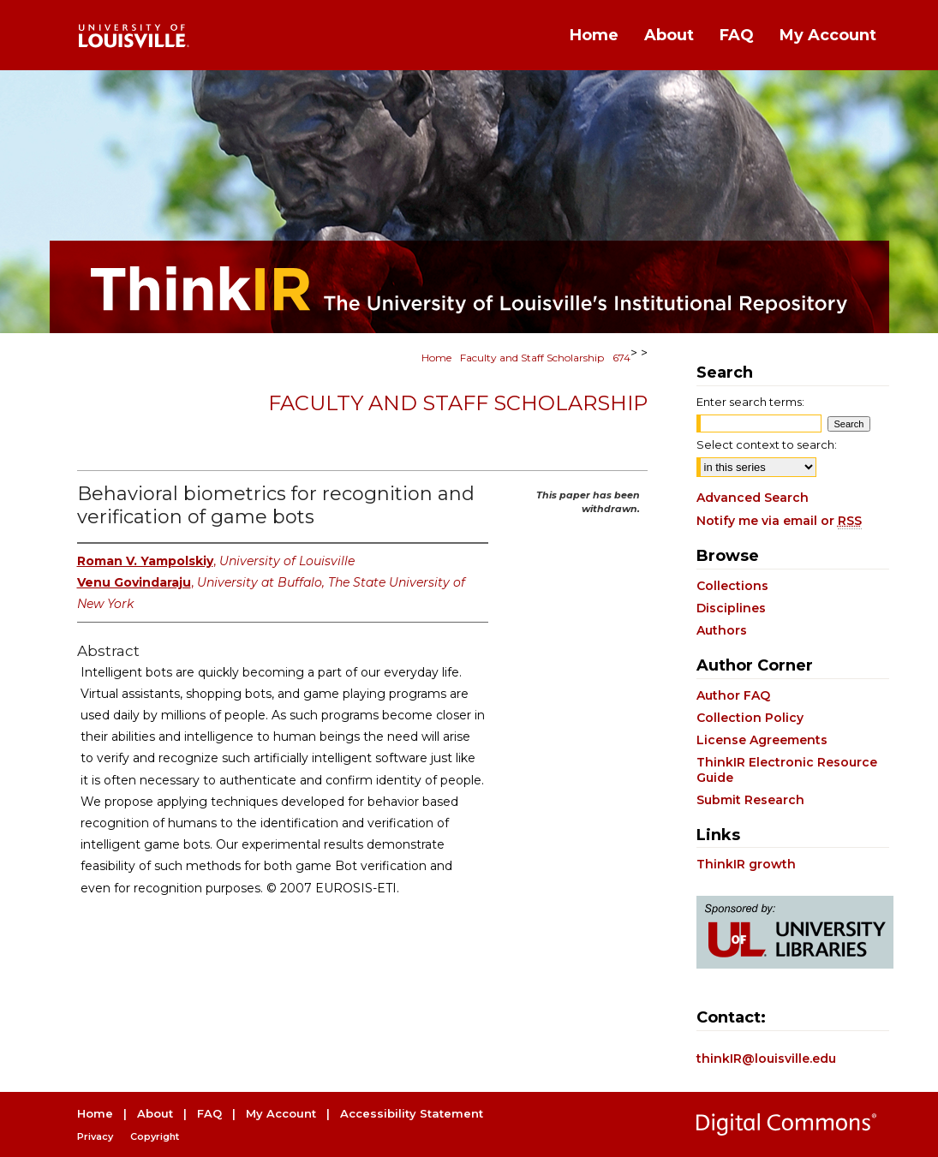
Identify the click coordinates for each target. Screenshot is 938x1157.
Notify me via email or (779, 520)
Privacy (95, 1136)
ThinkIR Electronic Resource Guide (786, 769)
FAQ (209, 1113)
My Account (281, 1113)
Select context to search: (766, 444)
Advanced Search (752, 497)
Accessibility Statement (411, 1113)
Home (436, 357)
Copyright (154, 1136)
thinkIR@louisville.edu (766, 1058)
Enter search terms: (750, 402)
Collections (732, 585)
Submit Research (750, 800)
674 (621, 357)
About (155, 1113)
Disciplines (731, 608)
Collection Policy (750, 717)
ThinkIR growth (746, 864)
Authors (721, 630)
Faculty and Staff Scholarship (532, 357)
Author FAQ (733, 695)
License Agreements (761, 740)
